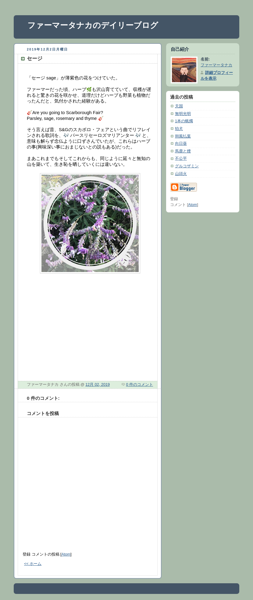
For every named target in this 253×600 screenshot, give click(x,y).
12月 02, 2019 (97, 384)
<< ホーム (32, 564)
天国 (179, 106)
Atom (66, 554)
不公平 (181, 158)
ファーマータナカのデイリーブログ (92, 25)
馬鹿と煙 (183, 151)
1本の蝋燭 (184, 121)
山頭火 (181, 174)
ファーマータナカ (216, 65)
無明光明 (183, 114)
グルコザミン (187, 166)
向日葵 (181, 143)
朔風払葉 (183, 136)
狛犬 (179, 129)
